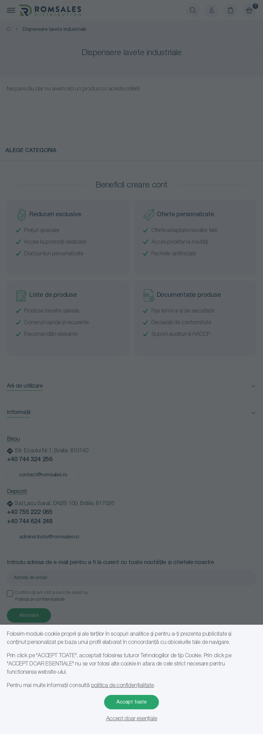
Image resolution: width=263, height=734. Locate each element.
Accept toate (131, 702)
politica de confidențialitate (122, 685)
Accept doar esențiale (131, 719)
